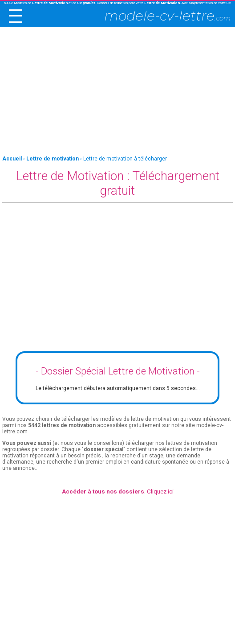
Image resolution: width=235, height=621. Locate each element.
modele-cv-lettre (167, 16)
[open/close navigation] (15, 16)
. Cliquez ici (118, 491)
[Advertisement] (117, 91)
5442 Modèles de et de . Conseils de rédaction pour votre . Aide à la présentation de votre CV (117, 3)
